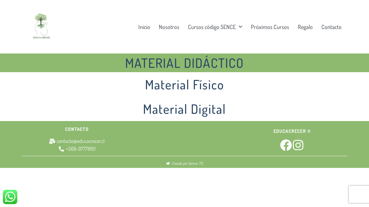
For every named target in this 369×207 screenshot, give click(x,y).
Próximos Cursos (270, 26)
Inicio (144, 26)
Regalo (305, 26)
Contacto (331, 26)
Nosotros (169, 26)
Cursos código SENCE (215, 27)
